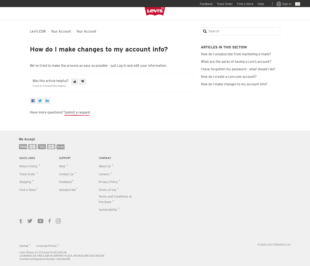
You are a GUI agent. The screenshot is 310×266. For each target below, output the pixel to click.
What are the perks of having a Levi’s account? (236, 62)
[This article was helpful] (74, 81)
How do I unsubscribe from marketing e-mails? (236, 54)
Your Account (61, 31)
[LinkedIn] (47, 101)
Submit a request (77, 112)
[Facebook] (33, 101)
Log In (121, 66)
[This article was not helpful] (82, 81)
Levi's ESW (38, 31)
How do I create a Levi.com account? (229, 77)
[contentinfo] (155, 198)
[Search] (240, 31)
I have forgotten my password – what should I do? (238, 69)
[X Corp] (40, 101)
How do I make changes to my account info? (234, 84)
